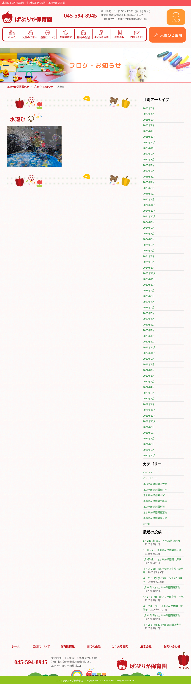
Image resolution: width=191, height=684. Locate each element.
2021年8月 (148, 432)
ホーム (15, 645)
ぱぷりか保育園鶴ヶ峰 (155, 518)
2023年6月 (148, 307)
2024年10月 (149, 216)
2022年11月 (149, 347)
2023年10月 (149, 284)
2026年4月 (148, 114)
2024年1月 (148, 268)
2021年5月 (148, 450)
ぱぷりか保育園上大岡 (155, 484)
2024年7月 (148, 233)
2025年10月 (149, 148)
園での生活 (93, 645)
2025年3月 (148, 188)
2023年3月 (148, 324)
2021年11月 (149, 416)
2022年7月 (148, 370)
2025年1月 (148, 199)
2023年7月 (148, 302)
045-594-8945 (80, 15)
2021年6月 (148, 444)
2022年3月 (148, 393)
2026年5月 (148, 108)
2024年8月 (148, 228)
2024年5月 (148, 245)
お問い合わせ (172, 645)
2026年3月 (148, 120)
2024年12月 (149, 205)
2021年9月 (148, 427)
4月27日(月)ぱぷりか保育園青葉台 (161, 615)
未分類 (146, 524)
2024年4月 (148, 250)
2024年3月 (148, 256)
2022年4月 (148, 387)
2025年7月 (148, 165)
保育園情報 (67, 645)
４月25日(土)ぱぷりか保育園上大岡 (162, 625)
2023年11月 (149, 279)
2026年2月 (148, 125)
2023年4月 (148, 319)
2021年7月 (148, 438)
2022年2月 (148, 398)
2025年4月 (148, 182)
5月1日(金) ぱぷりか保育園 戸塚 (162, 559)
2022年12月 (149, 341)
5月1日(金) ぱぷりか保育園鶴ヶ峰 (162, 550)
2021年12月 (149, 410)
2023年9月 (148, 290)
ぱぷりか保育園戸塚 (154, 506)
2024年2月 (148, 262)
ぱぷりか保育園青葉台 (155, 512)
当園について (41, 645)
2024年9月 (148, 222)
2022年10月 (149, 353)
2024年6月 (148, 239)
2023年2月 (148, 330)
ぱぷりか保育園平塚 (154, 495)
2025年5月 (148, 176)
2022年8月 (148, 364)
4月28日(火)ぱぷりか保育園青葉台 (161, 587)
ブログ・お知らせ (43, 86)
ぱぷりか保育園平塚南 (155, 501)
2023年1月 (148, 336)
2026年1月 (148, 131)
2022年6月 (148, 376)
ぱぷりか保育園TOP (18, 86)
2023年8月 (148, 296)
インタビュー (150, 478)
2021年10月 (149, 421)
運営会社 (146, 645)
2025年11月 (149, 142)
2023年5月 (148, 313)
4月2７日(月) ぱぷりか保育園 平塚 (163, 597)
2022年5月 (148, 381)
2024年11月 (149, 211)
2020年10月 (149, 455)
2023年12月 (149, 273)
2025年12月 (149, 136)
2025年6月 (148, 171)
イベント (148, 472)
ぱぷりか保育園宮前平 (155, 489)
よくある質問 (120, 645)
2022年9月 (148, 359)
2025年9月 (148, 154)
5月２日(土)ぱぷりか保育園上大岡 (161, 541)
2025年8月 (148, 159)
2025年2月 (148, 193)
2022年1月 (148, 404)
